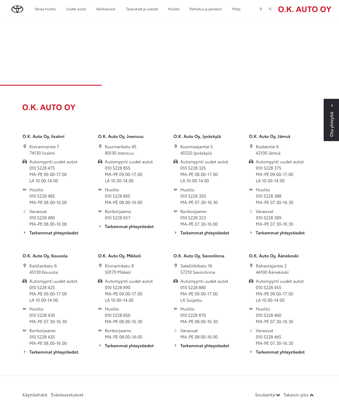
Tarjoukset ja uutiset (142, 8)
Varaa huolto (45, 8)
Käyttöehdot (35, 394)
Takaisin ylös (299, 394)
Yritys (236, 8)
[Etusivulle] (304, 9)
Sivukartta (268, 394)
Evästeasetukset (67, 394)
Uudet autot (76, 8)
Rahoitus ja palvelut (206, 8)
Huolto (174, 8)
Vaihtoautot (105, 8)
